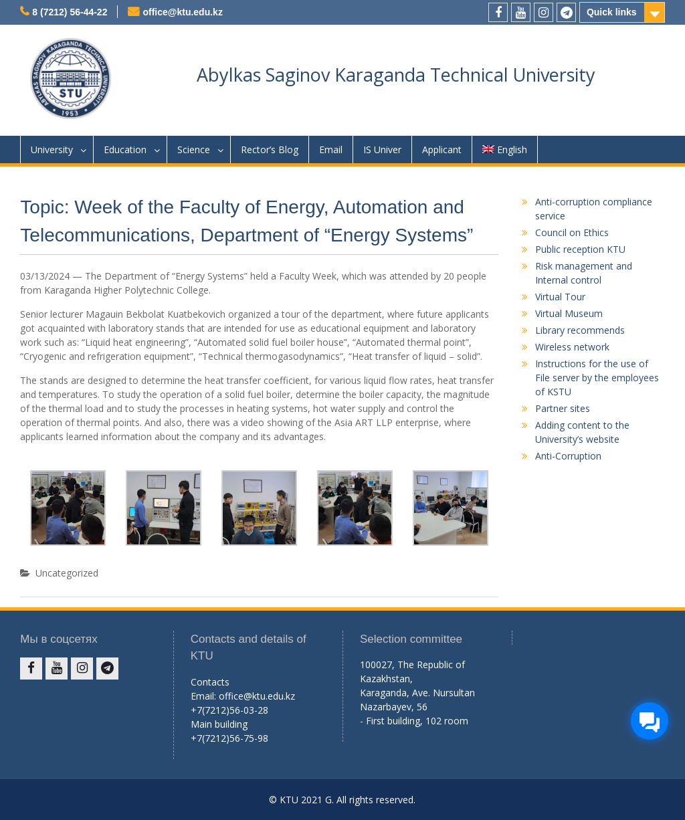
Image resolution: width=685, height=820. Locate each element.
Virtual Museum (569, 313)
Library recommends (580, 330)
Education (125, 149)
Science (193, 149)
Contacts (210, 682)
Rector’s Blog (269, 149)
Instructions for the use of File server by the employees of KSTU (597, 377)
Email (330, 149)
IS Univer (382, 149)
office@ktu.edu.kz (182, 12)
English (504, 149)
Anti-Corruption (568, 455)
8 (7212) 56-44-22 (69, 12)
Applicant (442, 149)
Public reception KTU (580, 249)
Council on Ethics (572, 232)
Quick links (612, 12)
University (52, 149)
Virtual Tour (560, 296)
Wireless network (572, 346)
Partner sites (562, 408)
